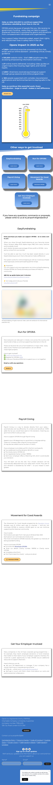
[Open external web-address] (26, 396)
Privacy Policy (13, 742)
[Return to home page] (9, 5)
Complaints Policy (8, 740)
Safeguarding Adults (27, 742)
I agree (25, 779)
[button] (7, 93)
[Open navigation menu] (49, 4)
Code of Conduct (37, 740)
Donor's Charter (23, 740)
